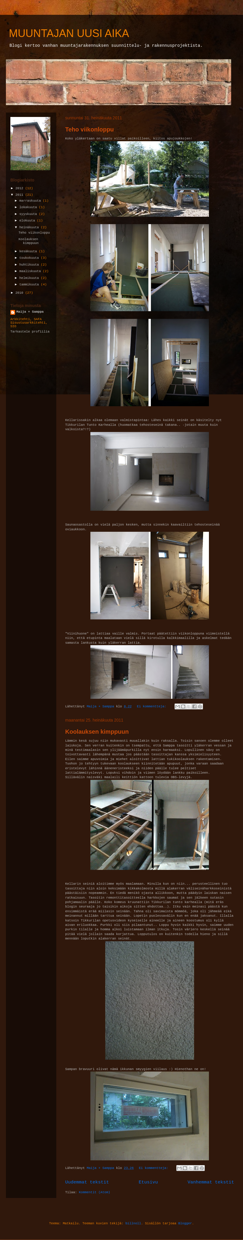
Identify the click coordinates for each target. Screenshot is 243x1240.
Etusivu (148, 1182)
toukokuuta (30, 258)
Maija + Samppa (30, 312)
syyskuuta (29, 214)
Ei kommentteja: (152, 706)
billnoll (133, 1223)
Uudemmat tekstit (87, 1182)
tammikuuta (30, 284)
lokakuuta (29, 207)
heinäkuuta (30, 227)
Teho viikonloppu (89, 129)
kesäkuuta (29, 251)
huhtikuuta (30, 264)
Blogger (185, 1223)
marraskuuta (31, 201)
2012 (20, 188)
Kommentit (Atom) (94, 1192)
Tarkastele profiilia (29, 331)
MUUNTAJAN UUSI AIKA (69, 33)
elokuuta (28, 220)
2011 (20, 195)
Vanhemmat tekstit (211, 1182)
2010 (20, 293)
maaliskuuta (31, 271)
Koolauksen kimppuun (97, 731)
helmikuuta (30, 278)
